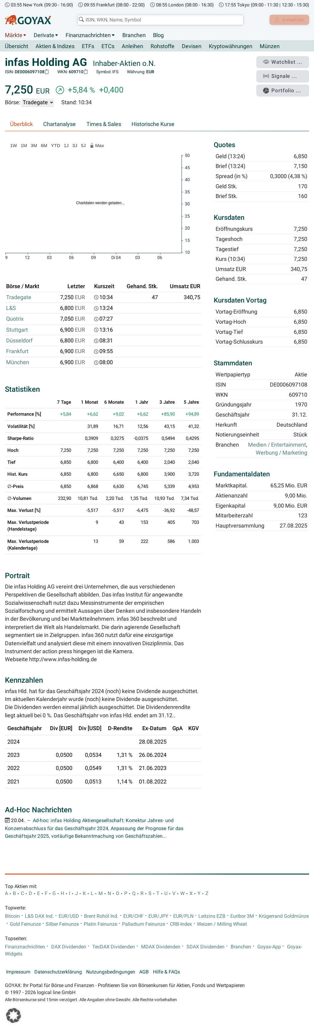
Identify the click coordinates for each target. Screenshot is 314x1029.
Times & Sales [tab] (103, 124)
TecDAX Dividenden (113, 947)
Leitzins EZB (211, 916)
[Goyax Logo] (28, 20)
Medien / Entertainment (277, 445)
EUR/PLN (183, 916)
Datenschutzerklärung (58, 972)
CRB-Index (181, 924)
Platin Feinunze (100, 924)
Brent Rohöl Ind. (101, 916)
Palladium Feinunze (143, 924)
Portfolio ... (284, 87)
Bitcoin (12, 916)
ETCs (107, 47)
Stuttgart (17, 330)
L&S (11, 308)
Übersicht (16, 46)
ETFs (88, 47)
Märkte (13, 35)
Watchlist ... (285, 62)
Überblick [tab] (21, 124)
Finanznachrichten (88, 35)
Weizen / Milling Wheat (222, 924)
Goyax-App (269, 947)
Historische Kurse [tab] (153, 124)
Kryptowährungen (230, 47)
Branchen (134, 35)
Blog (158, 35)
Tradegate (18, 297)
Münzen (270, 47)
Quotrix (15, 319)
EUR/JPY (158, 916)
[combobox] (159, 20)
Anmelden (288, 20)
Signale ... (283, 74)
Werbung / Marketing (281, 453)
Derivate (44, 35)
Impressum (18, 972)
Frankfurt (17, 352)
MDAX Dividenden (160, 947)
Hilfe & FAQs (166, 972)
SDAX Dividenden (205, 947)
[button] (13, 1015)
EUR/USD (69, 916)
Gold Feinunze (25, 924)
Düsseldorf (19, 341)
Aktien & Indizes (55, 47)
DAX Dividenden (68, 947)
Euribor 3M (242, 916)
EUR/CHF (133, 916)
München (17, 362)
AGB (144, 972)
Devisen (191, 47)
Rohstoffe (162, 47)
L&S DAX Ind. (39, 916)
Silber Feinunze (62, 924)
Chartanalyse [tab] (59, 124)
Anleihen (132, 47)
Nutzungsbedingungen (110, 972)
